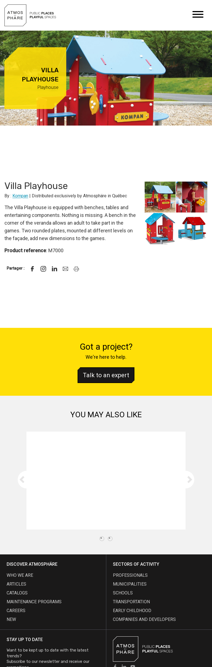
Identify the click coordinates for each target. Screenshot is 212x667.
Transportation (131, 601)
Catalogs (17, 593)
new (11, 619)
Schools (123, 593)
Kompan (20, 195)
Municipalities (130, 584)
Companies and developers (144, 619)
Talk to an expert (106, 375)
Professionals (130, 575)
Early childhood (132, 610)
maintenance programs (34, 601)
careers (16, 610)
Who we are (20, 575)
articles (16, 584)
